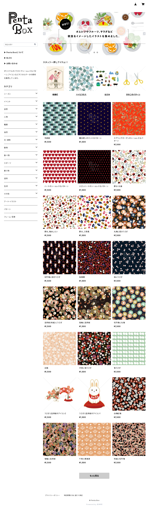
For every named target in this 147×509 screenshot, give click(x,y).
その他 (6, 194)
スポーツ (7, 163)
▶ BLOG (8, 58)
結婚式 (55, 94)
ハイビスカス (81, 94)
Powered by (94, 504)
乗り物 (6, 171)
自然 (6, 132)
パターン (7, 209)
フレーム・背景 (9, 217)
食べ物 (7, 155)
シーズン (7, 94)
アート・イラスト (10, 201)
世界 (6, 109)
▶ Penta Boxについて (13, 52)
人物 (6, 117)
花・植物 (7, 140)
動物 (6, 148)
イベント (7, 101)
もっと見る (94, 475)
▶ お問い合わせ (10, 63)
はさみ (107, 94)
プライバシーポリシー (52, 495)
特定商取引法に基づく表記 (73, 495)
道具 (6, 178)
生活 (6, 186)
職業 (6, 125)
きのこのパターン (133, 94)
